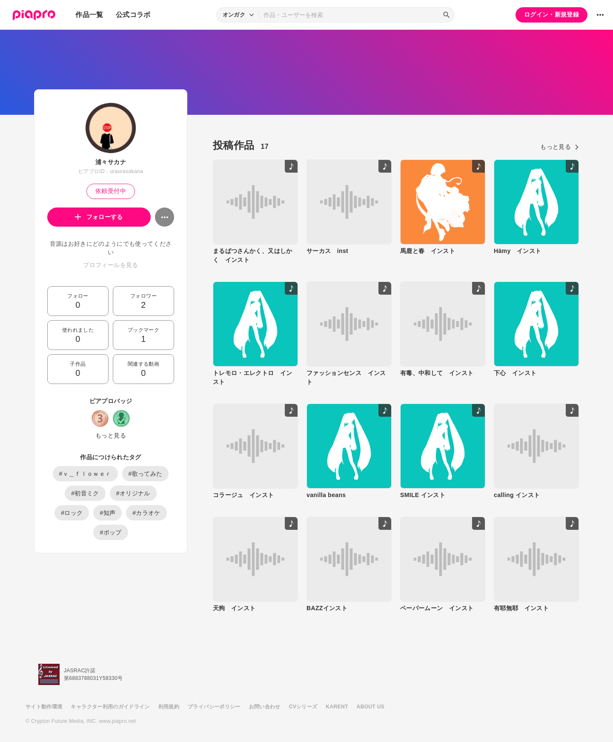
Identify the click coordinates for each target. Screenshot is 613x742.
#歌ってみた (146, 473)
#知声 (107, 512)
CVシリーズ (303, 707)
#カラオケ (146, 512)
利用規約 (168, 707)
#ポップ (110, 532)
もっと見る (110, 435)
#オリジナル (133, 493)
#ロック (72, 512)
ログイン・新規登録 (551, 14)
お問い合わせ (265, 707)
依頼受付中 (110, 191)
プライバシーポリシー (214, 707)
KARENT (337, 707)
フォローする (99, 216)
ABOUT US (370, 707)
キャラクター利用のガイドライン (110, 707)
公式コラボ (133, 14)
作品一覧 (89, 14)
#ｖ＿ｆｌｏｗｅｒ (85, 473)
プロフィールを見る (110, 265)
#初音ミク (85, 493)
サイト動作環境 (44, 707)
